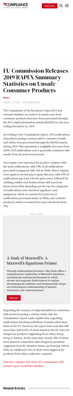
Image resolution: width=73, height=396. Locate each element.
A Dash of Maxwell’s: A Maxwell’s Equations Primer (32, 261)
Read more (13, 298)
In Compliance (33, 102)
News (6, 98)
